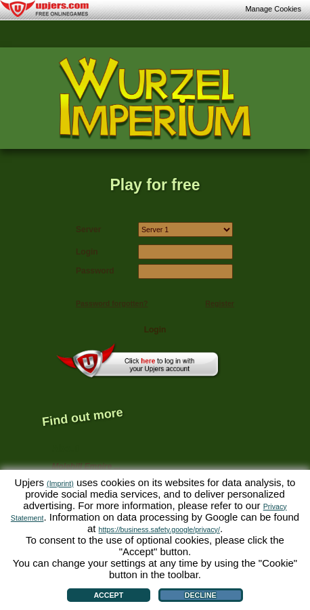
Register (219, 303)
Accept (108, 595)
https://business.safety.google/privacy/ (159, 529)
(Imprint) (60, 483)
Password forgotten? (112, 303)
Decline (201, 595)
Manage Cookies (273, 9)
